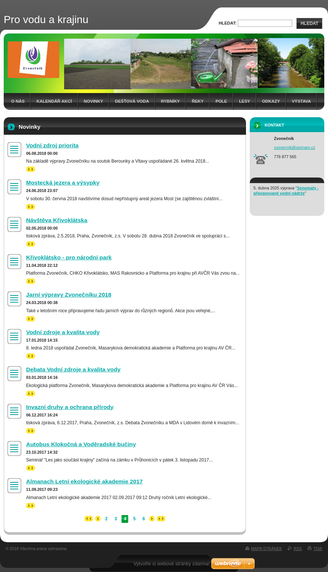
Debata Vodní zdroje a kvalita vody (73, 369)
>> (30, 169)
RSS (298, 548)
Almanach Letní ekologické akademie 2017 (84, 481)
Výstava (301, 101)
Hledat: (228, 23)
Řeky (198, 101)
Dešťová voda (132, 101)
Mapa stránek (266, 548)
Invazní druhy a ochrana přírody (70, 407)
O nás (18, 101)
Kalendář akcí (54, 101)
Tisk (317, 548)
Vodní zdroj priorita (52, 145)
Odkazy (271, 101)
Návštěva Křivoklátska (56, 220)
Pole (221, 101)
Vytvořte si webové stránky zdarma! (171, 563)
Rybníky (170, 101)
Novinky (93, 101)
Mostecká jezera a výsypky (63, 182)
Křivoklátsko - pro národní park (69, 257)
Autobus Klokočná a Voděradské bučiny (81, 444)
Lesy (244, 101)
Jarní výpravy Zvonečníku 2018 (68, 294)
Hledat (309, 23)
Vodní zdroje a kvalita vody (63, 332)
